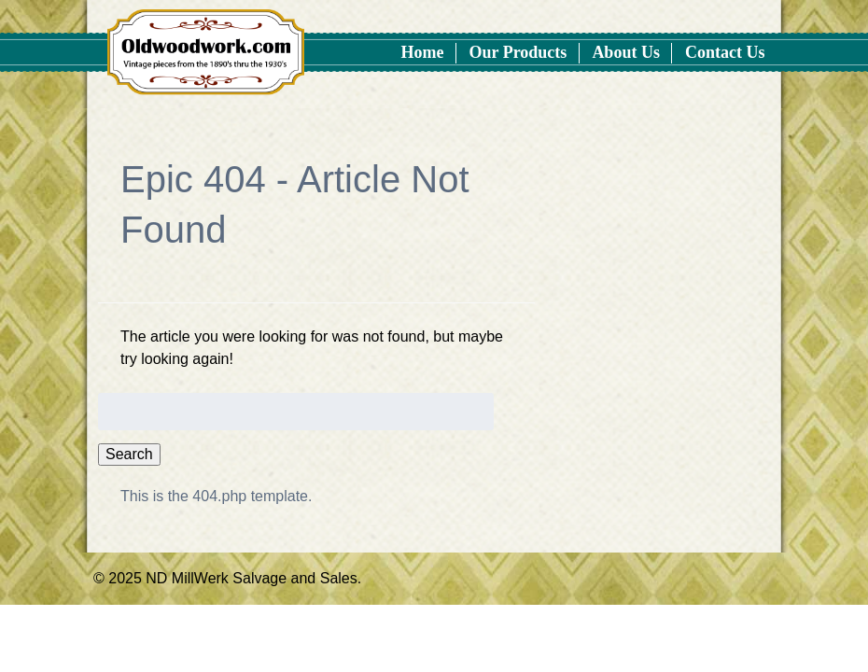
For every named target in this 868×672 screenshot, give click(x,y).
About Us (626, 52)
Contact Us (725, 52)
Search (129, 454)
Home (422, 52)
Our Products (518, 52)
